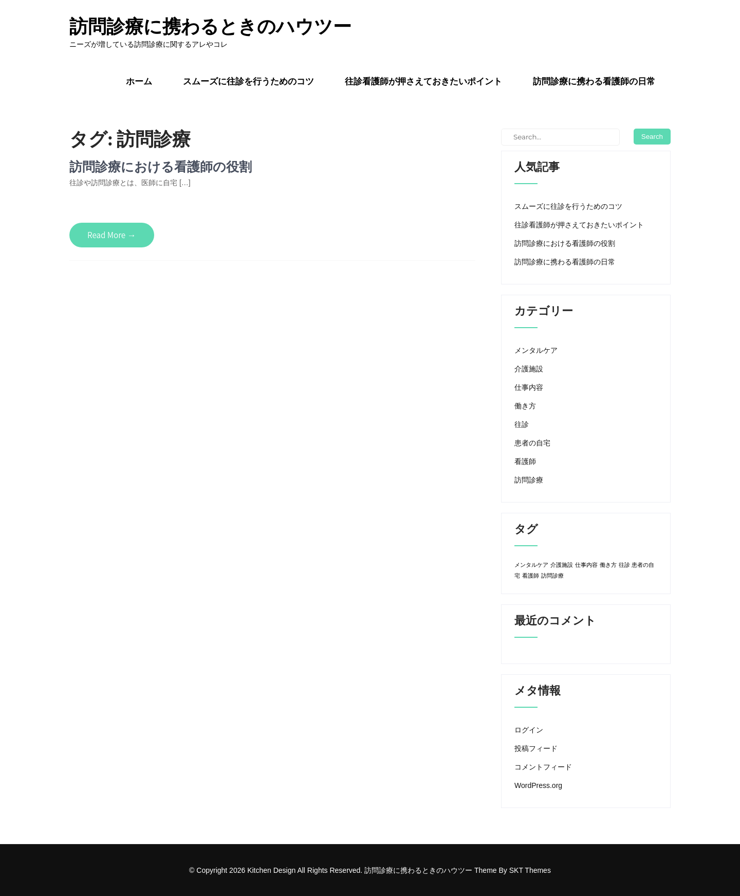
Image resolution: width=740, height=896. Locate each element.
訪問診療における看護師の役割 (160, 166)
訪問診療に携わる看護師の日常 (594, 81)
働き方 (525, 406)
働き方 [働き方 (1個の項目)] (608, 565)
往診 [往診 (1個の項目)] (624, 565)
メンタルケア (536, 350)
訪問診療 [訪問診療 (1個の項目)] (552, 575)
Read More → (111, 235)
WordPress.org (538, 785)
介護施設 (528, 369)
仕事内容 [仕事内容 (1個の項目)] (586, 565)
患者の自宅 (532, 443)
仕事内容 (528, 387)
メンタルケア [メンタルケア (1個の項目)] (531, 565)
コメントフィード (543, 767)
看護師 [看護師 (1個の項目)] (530, 575)
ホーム (139, 81)
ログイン (528, 730)
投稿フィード (536, 748)
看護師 (525, 461)
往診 (521, 424)
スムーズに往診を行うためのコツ (248, 81)
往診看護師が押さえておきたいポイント (423, 81)
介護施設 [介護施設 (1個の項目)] (561, 565)
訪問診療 (528, 480)
